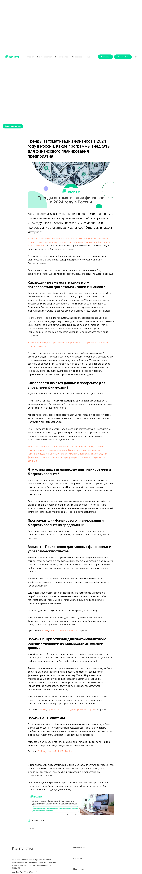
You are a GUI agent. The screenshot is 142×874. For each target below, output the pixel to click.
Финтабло (65, 632)
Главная (30, 57)
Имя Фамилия (79, 851)
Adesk (45, 632)
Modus (68, 753)
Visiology (42, 753)
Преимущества (61, 57)
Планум (42, 711)
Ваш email (77, 862)
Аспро (74, 632)
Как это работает (44, 57)
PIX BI (61, 753)
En (136, 57)
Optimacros (53, 711)
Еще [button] (88, 57)
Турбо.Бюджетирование (72, 711)
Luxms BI (52, 753)
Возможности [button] (77, 57)
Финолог (53, 632)
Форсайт (92, 711)
